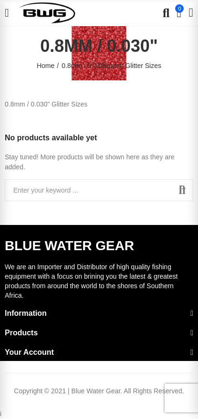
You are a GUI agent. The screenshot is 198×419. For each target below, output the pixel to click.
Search (182, 190)
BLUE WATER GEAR (69, 245)
